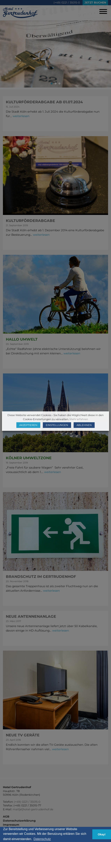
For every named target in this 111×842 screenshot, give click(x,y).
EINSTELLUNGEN (57, 425)
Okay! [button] (102, 834)
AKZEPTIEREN (28, 425)
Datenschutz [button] (42, 839)
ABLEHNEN (84, 425)
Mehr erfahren (79, 419)
